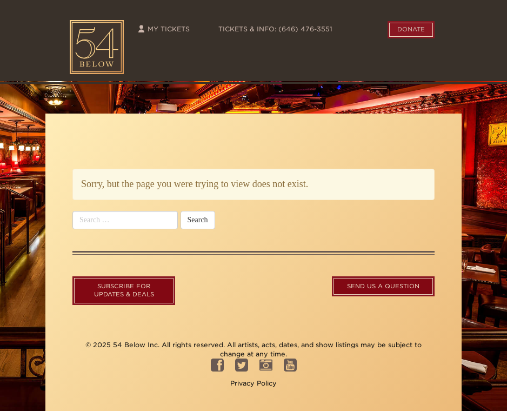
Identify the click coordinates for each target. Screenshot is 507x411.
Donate (411, 29)
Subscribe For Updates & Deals (124, 290)
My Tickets (163, 29)
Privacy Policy (253, 383)
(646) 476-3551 (305, 29)
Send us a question (383, 286)
